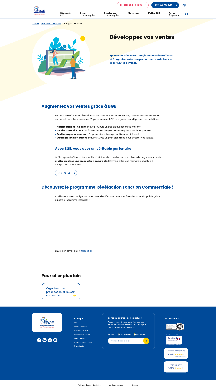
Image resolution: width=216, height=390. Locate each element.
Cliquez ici (86, 250)
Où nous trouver (167, 5)
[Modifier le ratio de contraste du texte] (184, 5)
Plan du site (79, 346)
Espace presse (80, 327)
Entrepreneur (126, 334)
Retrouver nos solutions (51, 24)
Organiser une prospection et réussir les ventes (61, 291)
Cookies (135, 385)
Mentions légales (116, 385)
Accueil (35, 24)
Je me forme (68, 173)
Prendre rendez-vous (134, 5)
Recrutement (79, 338)
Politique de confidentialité (89, 385)
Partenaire (140, 334)
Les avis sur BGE (81, 330)
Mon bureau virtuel (82, 334)
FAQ (75, 323)
